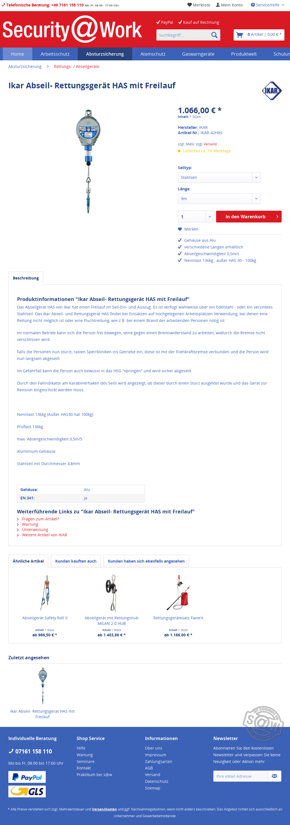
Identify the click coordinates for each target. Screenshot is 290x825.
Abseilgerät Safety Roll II (44, 617)
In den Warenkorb (252, 216)
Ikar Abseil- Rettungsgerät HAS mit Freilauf (42, 713)
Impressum (155, 754)
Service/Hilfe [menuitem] (266, 5)
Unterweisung (32, 529)
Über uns (153, 748)
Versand (210, 144)
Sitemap (152, 788)
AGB (149, 768)
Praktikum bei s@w (94, 774)
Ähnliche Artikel (28, 561)
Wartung (27, 524)
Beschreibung (26, 278)
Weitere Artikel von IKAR (42, 534)
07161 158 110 (30, 751)
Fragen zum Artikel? (38, 518)
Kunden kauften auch (75, 561)
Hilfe (81, 748)
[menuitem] (229, 4)
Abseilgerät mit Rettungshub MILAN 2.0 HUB (112, 620)
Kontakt (84, 768)
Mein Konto (229, 5)
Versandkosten (104, 809)
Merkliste (198, 5)
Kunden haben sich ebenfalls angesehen (146, 561)
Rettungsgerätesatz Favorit (178, 617)
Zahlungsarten (158, 761)
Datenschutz (156, 781)
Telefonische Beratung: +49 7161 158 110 (42, 5)
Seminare (86, 761)
